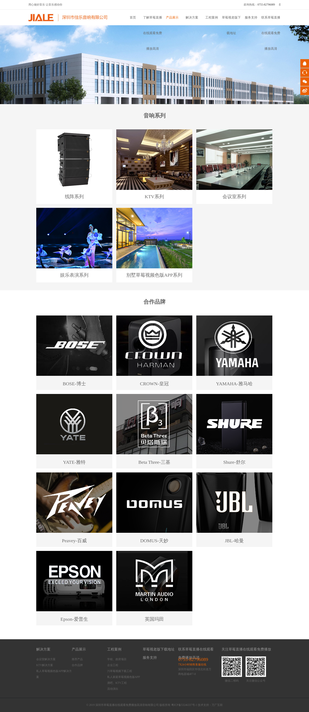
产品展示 (172, 17)
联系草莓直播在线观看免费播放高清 (270, 33)
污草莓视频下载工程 (119, 671)
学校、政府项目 (117, 659)
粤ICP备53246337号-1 (184, 705)
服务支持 (251, 17)
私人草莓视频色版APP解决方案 (54, 674)
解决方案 (192, 17)
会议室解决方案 (46, 659)
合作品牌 (77, 665)
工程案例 (211, 17)
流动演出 (112, 688)
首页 (133, 17)
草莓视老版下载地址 (159, 649)
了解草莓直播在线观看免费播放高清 (152, 33)
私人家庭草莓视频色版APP (123, 677)
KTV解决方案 (44, 665)
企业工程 (112, 665)
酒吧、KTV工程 (117, 682)
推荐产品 (77, 659)
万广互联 (217, 705)
